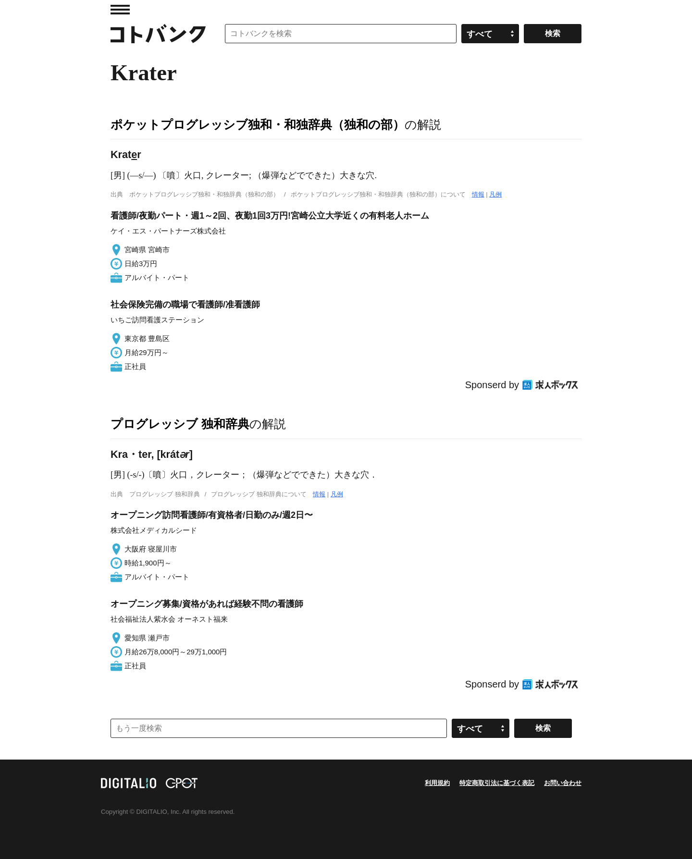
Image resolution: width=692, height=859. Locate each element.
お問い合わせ (562, 782)
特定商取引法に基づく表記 (496, 782)
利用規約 (437, 782)
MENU (120, 9)
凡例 (495, 194)
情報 (478, 194)
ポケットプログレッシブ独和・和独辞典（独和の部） (258, 124)
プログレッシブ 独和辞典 (180, 423)
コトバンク (158, 33)
